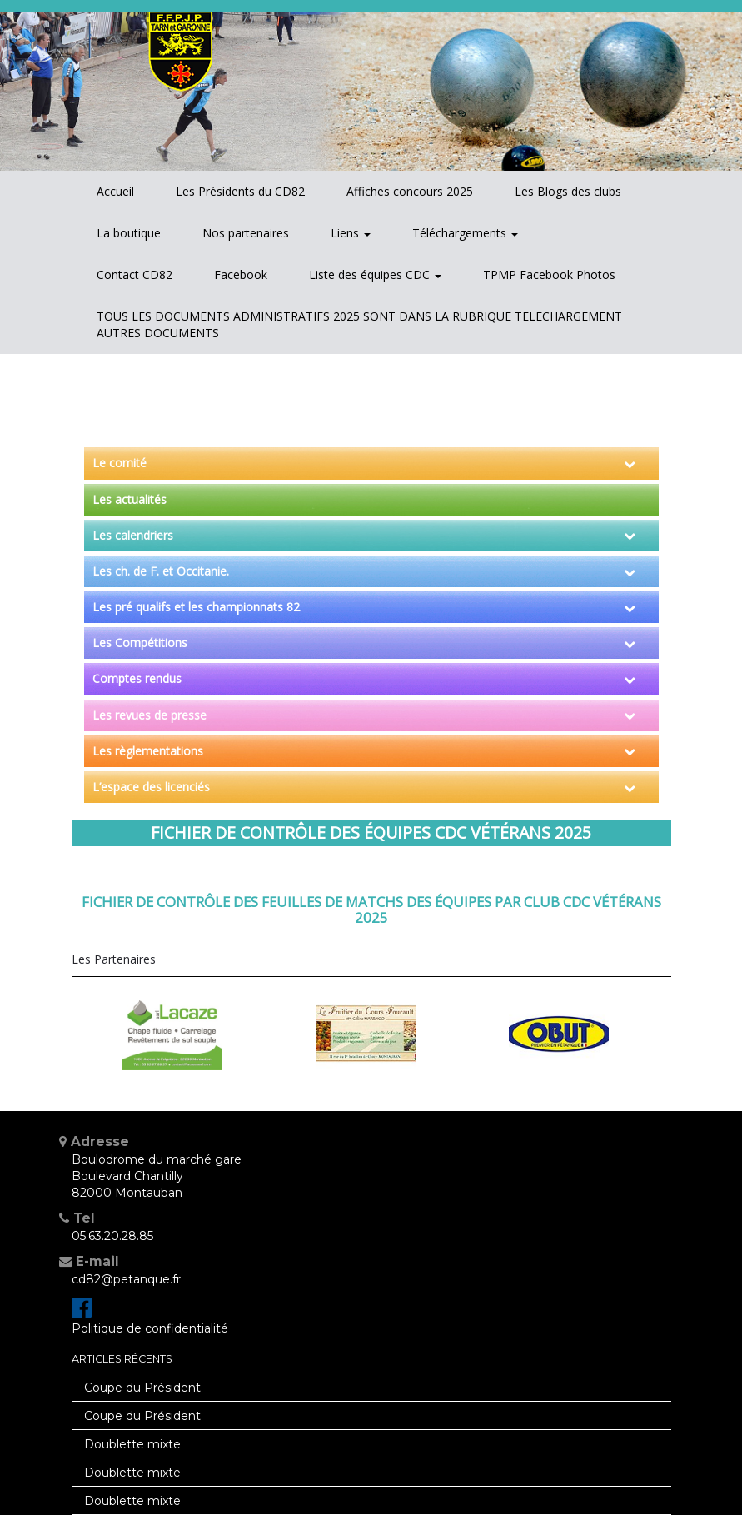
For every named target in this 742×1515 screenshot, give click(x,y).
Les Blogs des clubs (568, 191)
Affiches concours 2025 (409, 191)
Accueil (115, 191)
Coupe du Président (142, 1387)
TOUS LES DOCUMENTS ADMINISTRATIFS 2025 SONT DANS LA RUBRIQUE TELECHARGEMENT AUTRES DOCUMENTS (359, 324)
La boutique (129, 233)
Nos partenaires (245, 233)
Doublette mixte (132, 1444)
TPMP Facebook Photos (549, 274)
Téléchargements (465, 233)
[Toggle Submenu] (629, 463)
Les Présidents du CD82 (240, 191)
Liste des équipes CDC (375, 274)
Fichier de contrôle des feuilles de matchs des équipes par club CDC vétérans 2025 (371, 909)
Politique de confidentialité (150, 1328)
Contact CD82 (134, 274)
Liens (351, 233)
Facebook (240, 274)
